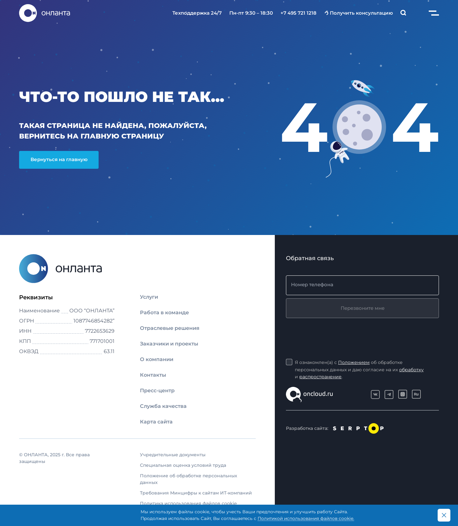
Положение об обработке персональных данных (188, 479)
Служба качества (163, 406)
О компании (156, 359)
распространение (320, 377)
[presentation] (334, 333)
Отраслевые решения (169, 328)
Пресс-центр (157, 390)
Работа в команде (164, 312)
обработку (411, 370)
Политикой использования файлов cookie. (306, 518)
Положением (354, 362)
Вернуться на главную (59, 159)
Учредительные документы (172, 455)
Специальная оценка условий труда (183, 465)
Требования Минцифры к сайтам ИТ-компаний (196, 493)
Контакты (153, 375)
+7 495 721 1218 (298, 13)
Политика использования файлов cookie (188, 503)
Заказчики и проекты (169, 344)
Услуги (149, 297)
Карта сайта (156, 422)
